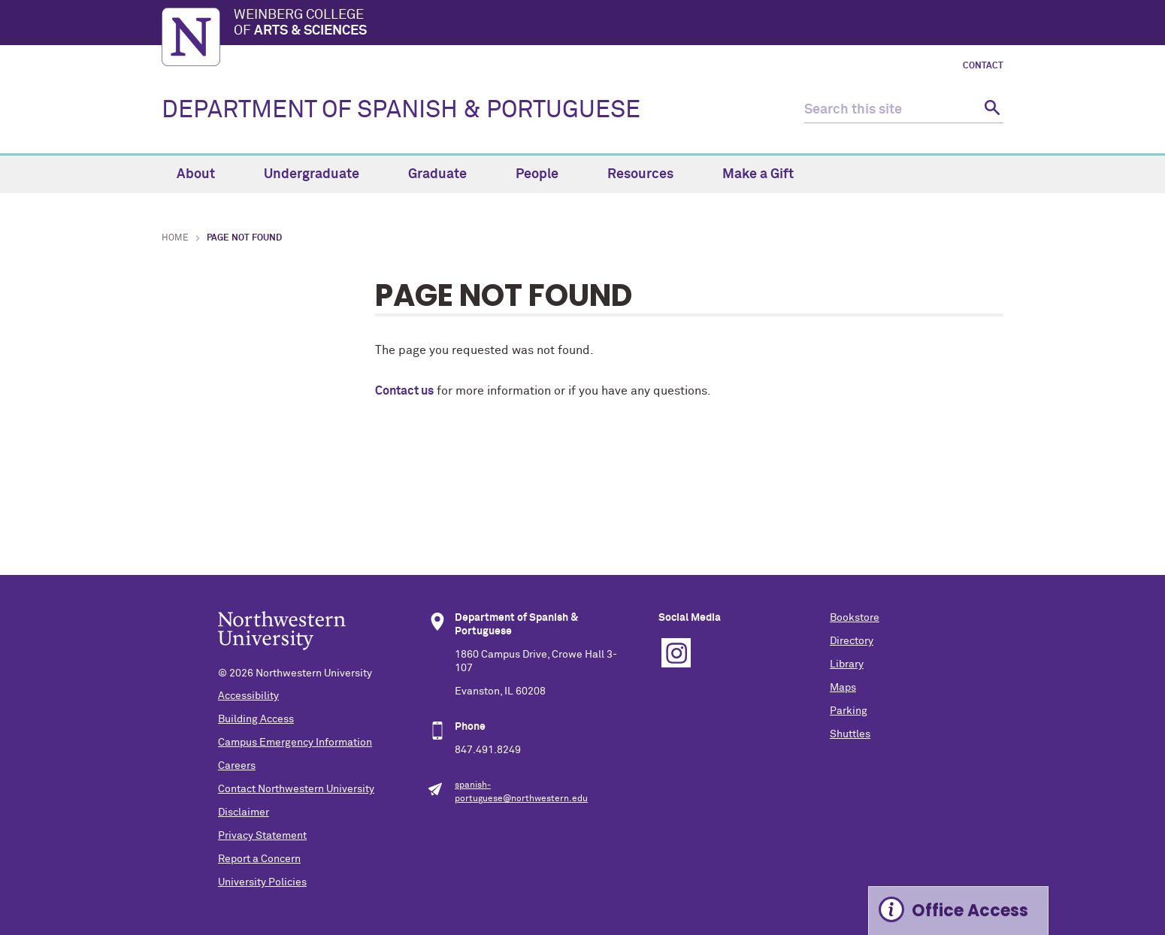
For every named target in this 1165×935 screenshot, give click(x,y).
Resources (649, 174)
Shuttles (850, 734)
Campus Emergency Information (295, 742)
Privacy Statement (262, 836)
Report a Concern (259, 859)
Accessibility (248, 696)
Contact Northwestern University (296, 789)
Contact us (404, 391)
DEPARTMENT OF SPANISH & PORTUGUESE (401, 110)
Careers (237, 766)
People (546, 174)
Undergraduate (320, 174)
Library (847, 664)
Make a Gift (758, 174)
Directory (851, 641)
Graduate (446, 174)
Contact (983, 66)
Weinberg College (618, 24)
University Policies (262, 882)
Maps (843, 687)
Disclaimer (243, 812)
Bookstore (854, 618)
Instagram (676, 652)
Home (175, 238)
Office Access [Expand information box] (970, 910)
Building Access (256, 719)
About (204, 174)
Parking (848, 711)
